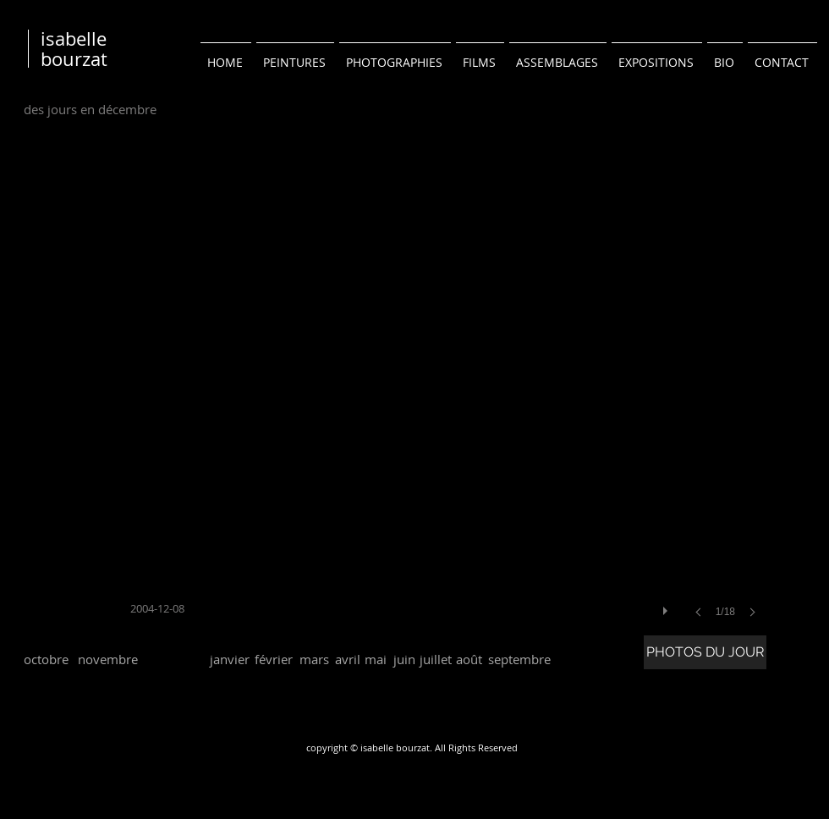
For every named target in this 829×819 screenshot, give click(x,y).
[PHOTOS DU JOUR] (705, 652)
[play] (667, 606)
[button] (448, 395)
